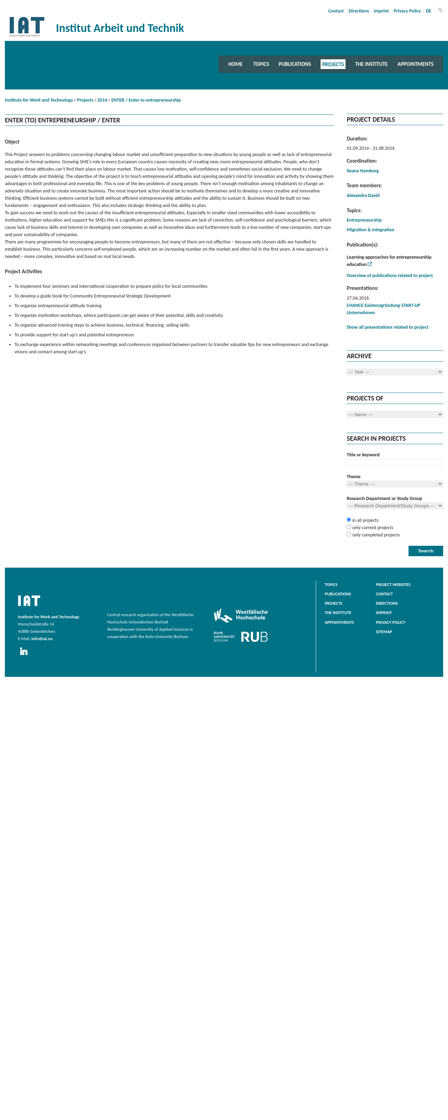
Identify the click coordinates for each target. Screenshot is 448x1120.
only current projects (372, 528)
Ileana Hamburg (362, 171)
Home (235, 64)
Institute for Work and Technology (39, 100)
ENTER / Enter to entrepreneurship (146, 100)
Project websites (393, 584)
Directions (359, 11)
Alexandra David (363, 195)
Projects (333, 64)
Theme (353, 477)
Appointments (415, 64)
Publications (295, 64)
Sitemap (384, 631)
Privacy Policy (407, 11)
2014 (102, 100)
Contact (336, 11)
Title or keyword (363, 455)
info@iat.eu (42, 638)
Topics (261, 64)
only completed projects (375, 535)
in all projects (364, 520)
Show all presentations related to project (387, 327)
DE (428, 11)
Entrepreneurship (364, 220)
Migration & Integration (370, 230)
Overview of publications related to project (390, 275)
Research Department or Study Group (384, 498)
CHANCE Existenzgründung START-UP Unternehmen (383, 309)
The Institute (371, 64)
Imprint (381, 11)
